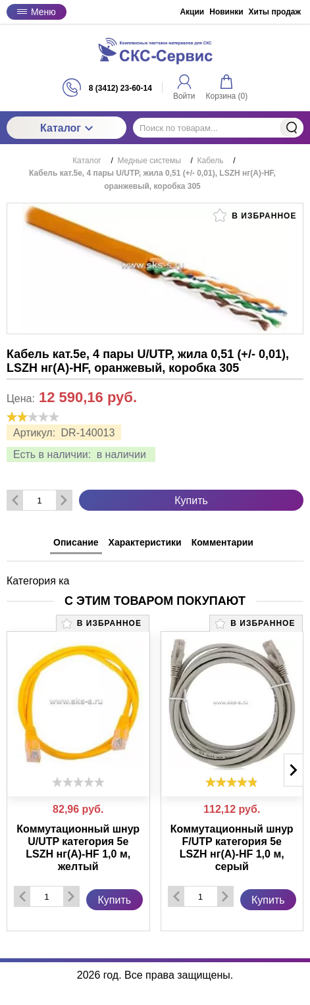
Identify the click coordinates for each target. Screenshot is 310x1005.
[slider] (33, 416)
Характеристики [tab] (145, 542)
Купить (191, 500)
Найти (291, 128)
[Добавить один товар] (64, 500)
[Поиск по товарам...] (218, 128)
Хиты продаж (275, 11)
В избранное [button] (254, 215)
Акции (192, 11)
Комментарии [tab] (222, 542)
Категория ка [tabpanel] (38, 580)
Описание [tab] (76, 542)
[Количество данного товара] (39, 500)
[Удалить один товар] (15, 500)
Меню (36, 12)
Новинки (226, 11)
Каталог (66, 128)
